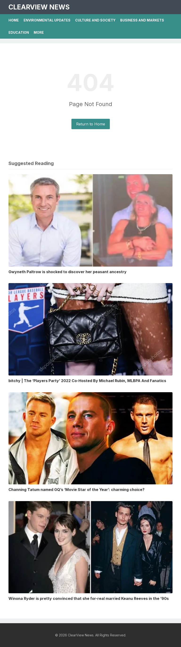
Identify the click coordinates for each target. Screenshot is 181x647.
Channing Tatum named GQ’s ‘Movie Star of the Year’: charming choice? (76, 489)
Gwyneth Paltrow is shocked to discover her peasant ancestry (67, 271)
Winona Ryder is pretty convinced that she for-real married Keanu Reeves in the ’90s (88, 598)
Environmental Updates (47, 20)
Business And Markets (142, 20)
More (39, 32)
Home (13, 20)
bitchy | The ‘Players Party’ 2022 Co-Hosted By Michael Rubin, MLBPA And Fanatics (87, 380)
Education (18, 32)
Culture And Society (95, 20)
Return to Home (90, 124)
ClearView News (39, 7)
